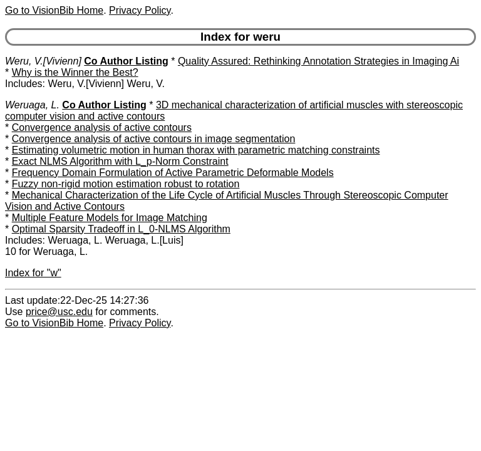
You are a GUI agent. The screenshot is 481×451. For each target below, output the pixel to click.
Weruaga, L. (32, 105)
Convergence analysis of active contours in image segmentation (154, 138)
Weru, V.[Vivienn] (43, 61)
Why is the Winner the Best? (75, 72)
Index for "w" (33, 272)
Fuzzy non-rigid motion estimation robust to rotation (126, 184)
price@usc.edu (59, 311)
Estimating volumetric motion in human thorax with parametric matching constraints (196, 150)
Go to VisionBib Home (54, 10)
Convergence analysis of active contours (102, 127)
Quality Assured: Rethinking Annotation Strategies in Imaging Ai (318, 61)
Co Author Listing (126, 61)
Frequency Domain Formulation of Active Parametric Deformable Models (173, 172)
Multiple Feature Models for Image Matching (109, 217)
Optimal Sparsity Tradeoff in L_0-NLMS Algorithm (121, 229)
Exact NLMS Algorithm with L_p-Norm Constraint (120, 161)
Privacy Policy (139, 10)
